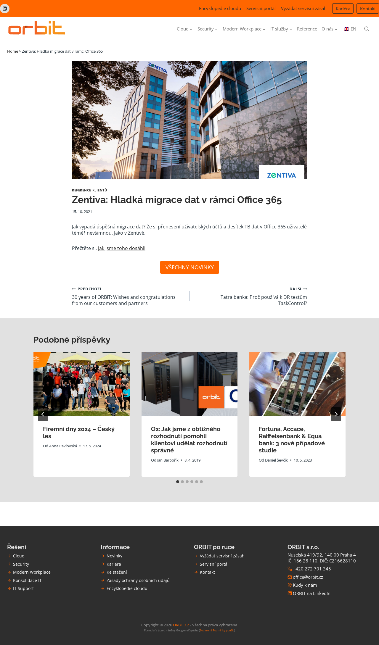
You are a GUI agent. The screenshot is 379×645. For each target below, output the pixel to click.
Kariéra (343, 9)
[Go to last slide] (43, 414)
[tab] (177, 481)
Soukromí (206, 630)
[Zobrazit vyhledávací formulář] (366, 29)
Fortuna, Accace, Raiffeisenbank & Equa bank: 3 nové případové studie (292, 439)
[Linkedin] (4, 8)
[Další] (336, 414)
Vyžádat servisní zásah (304, 8)
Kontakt (368, 9)
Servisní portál (261, 8)
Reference (307, 29)
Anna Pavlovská (63, 446)
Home (12, 51)
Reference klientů (89, 190)
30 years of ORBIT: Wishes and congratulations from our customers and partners (128, 296)
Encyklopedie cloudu (220, 8)
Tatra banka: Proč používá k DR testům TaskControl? (250, 296)
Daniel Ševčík (276, 460)
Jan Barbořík (168, 460)
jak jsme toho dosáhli (121, 248)
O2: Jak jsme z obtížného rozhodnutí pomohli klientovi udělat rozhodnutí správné (189, 439)
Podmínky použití (223, 630)
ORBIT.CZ (181, 625)
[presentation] (81, 384)
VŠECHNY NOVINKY (190, 267)
